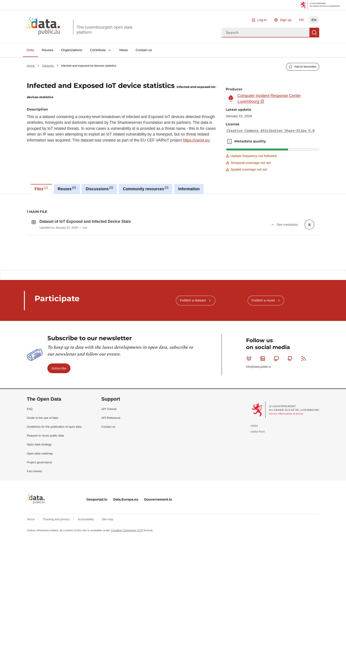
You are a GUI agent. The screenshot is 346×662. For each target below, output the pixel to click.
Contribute (98, 50)
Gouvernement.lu (158, 563)
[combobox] (265, 32)
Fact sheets (34, 534)
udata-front (258, 495)
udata (254, 489)
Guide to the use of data (42, 481)
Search (314, 32)
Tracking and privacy (56, 582)
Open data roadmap (40, 517)
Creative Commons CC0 (127, 594)
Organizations (71, 50)
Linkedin (264, 422)
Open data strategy (39, 508)
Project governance (39, 526)
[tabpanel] (173, 231)
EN (313, 20)
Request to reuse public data (45, 499)
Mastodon (277, 422)
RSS (304, 422)
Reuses (47, 50)
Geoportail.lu (96, 563)
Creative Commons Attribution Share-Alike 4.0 (271, 131)
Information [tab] (189, 189)
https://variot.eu (196, 140)
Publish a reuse (263, 364)
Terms (31, 582)
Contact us (144, 50)
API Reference (111, 481)
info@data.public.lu (258, 430)
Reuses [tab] (67, 188)
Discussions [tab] (99, 188)
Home (31, 65)
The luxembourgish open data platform (104, 30)
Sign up (285, 20)
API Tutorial (109, 472)
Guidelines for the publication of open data (54, 490)
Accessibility (86, 582)
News (123, 50)
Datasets (48, 65)
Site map (107, 582)
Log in (262, 20)
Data (30, 50)
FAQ (30, 472)
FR (301, 20)
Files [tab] (41, 188)
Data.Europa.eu (125, 563)
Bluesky (250, 422)
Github (291, 422)
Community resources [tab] (146, 188)
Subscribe (58, 432)
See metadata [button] (287, 224)
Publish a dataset (193, 364)
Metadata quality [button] (229, 141)
